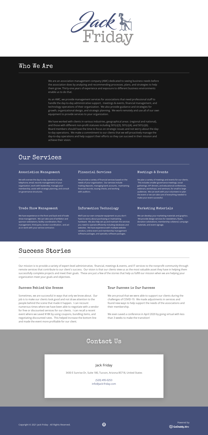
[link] (104, 28)
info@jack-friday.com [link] (104, 383)
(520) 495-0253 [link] (104, 380)
